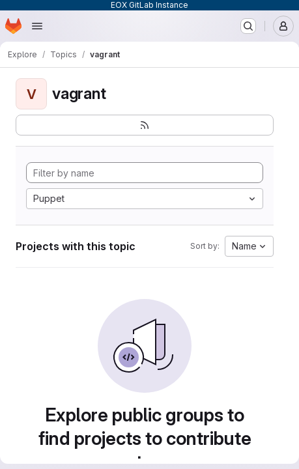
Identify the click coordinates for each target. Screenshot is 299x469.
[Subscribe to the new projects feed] (145, 125)
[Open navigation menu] (37, 26)
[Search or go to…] (248, 26)
